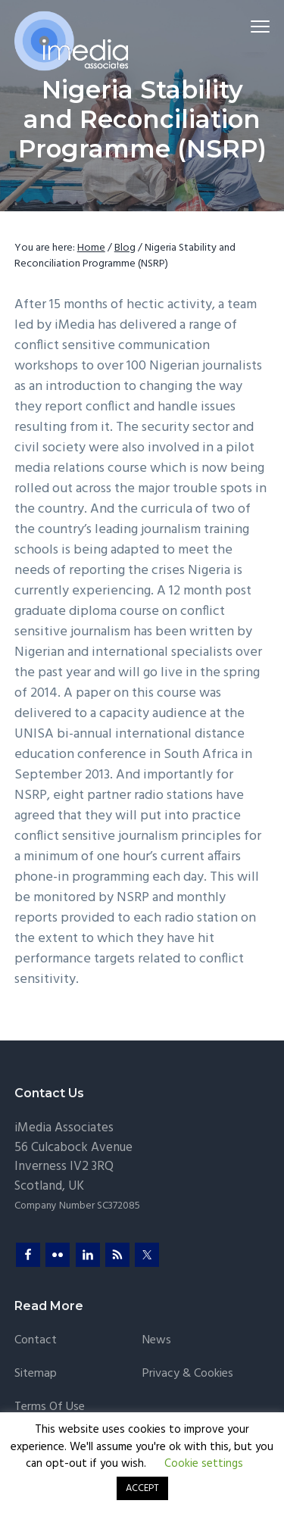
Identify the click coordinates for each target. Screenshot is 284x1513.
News (156, 1340)
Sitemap (35, 1374)
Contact (35, 1340)
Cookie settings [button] (203, 1464)
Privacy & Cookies (187, 1374)
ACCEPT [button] (142, 1488)
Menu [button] (254, 26)
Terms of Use (49, 1407)
